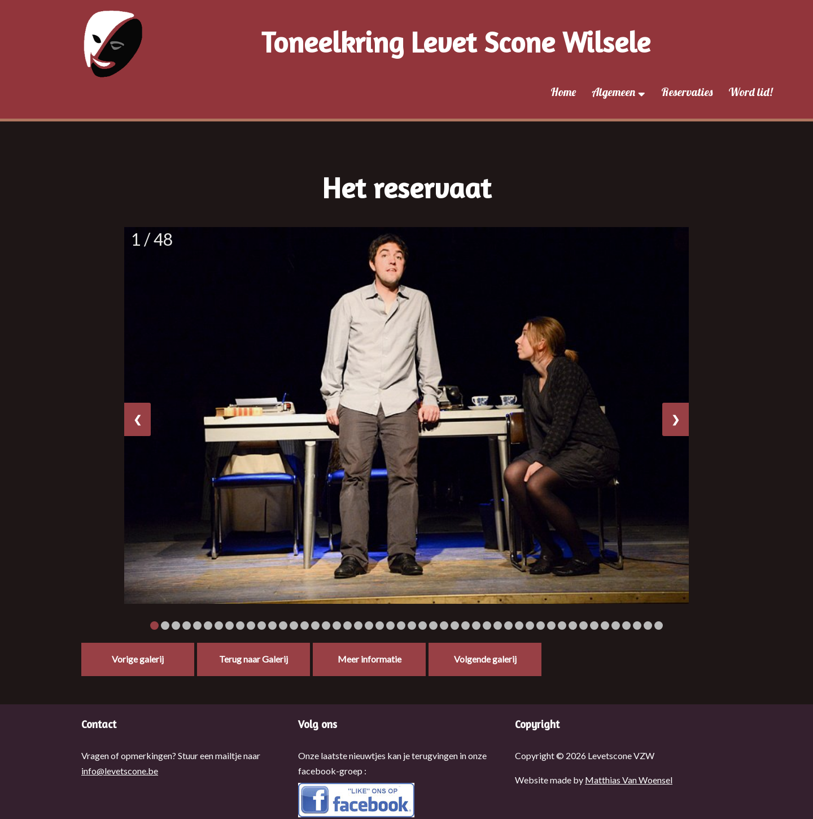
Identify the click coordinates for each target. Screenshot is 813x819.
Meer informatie (369, 659)
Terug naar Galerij (253, 659)
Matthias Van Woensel (628, 779)
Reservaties (687, 92)
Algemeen (618, 92)
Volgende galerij (485, 659)
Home (563, 92)
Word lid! (750, 92)
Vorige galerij (138, 659)
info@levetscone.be (119, 770)
